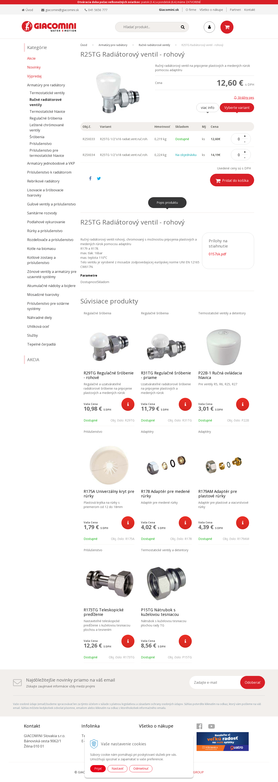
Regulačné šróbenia (46, 118)
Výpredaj (34, 76)
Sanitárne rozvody (42, 213)
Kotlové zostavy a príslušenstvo (41, 260)
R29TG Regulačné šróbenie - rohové (109, 375)
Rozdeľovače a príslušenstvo (50, 239)
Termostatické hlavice (47, 111)
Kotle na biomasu (41, 248)
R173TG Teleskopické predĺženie (104, 612)
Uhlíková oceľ (38, 326)
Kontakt (249, 10)
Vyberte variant (237, 107)
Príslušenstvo (41, 143)
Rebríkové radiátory (43, 181)
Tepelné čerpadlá (41, 344)
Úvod (27, 10)
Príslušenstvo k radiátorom (49, 172)
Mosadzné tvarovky (43, 294)
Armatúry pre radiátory (46, 85)
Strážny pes (244, 97)
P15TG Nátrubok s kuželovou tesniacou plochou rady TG (160, 614)
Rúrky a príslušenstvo (45, 230)
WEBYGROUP (194, 772)
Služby (32, 335)
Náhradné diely (39, 317)
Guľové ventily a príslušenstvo (51, 204)
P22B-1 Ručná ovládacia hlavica (220, 375)
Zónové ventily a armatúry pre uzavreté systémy (51, 274)
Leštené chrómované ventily (47, 128)
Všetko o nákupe (211, 10)
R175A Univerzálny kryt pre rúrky (109, 493)
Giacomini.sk (169, 10)
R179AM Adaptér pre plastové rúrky (217, 493)
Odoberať (252, 682)
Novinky (34, 67)
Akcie (31, 58)
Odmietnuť (140, 768)
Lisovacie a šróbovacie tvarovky (45, 193)
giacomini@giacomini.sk (62, 10)
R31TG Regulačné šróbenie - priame (166, 375)
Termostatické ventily (47, 92)
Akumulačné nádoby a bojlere (51, 285)
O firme (191, 10)
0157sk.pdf (217, 254)
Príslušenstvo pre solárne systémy (48, 306)
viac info (207, 107)
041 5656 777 (97, 10)
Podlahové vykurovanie (46, 222)
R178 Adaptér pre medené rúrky (165, 493)
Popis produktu (167, 202)
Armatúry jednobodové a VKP (51, 163)
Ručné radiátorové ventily (46, 102)
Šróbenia (37, 136)
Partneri (235, 10)
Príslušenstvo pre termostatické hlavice (47, 153)
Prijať (98, 768)
